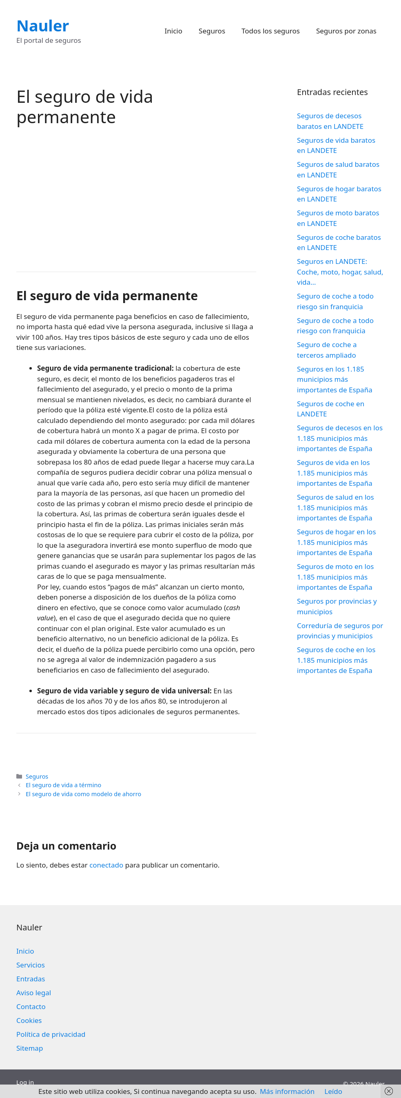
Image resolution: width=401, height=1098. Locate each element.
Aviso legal (33, 992)
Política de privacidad (50, 1034)
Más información (287, 1091)
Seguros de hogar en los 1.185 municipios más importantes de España (336, 542)
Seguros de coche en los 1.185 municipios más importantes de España (336, 660)
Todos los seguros (270, 30)
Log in (25, 1082)
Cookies (29, 1020)
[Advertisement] (136, 198)
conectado (106, 865)
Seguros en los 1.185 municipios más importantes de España (334, 379)
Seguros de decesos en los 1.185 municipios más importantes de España (340, 438)
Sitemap (29, 1048)
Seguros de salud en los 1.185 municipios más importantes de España (335, 507)
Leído (333, 1091)
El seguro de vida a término (63, 785)
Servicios (30, 965)
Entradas (30, 978)
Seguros (212, 30)
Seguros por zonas (346, 30)
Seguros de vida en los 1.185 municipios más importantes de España (334, 473)
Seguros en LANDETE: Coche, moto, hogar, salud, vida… (340, 272)
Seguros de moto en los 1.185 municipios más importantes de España (335, 577)
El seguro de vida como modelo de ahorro (83, 794)
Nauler (42, 25)
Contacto (31, 1006)
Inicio (174, 30)
